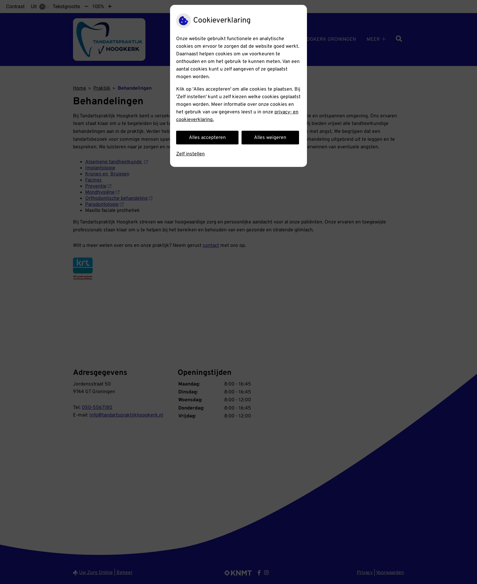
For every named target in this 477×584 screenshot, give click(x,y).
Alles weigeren (270, 138)
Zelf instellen (190, 154)
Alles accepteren (207, 138)
